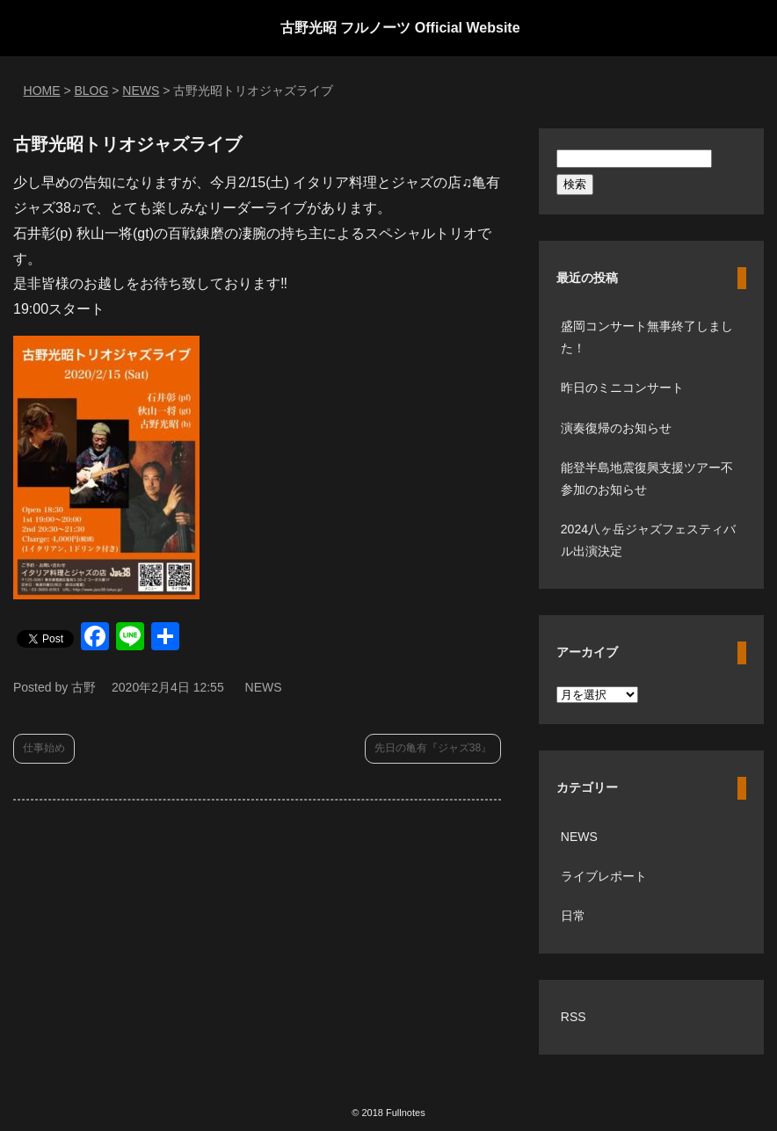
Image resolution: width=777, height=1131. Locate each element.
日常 (573, 916)
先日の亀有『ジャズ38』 (432, 748)
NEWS (263, 687)
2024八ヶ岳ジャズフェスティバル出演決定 (648, 540)
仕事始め (44, 748)
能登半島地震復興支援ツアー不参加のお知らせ (647, 478)
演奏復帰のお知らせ (616, 428)
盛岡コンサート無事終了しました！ (647, 337)
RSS (573, 1017)
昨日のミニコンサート (622, 388)
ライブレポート (604, 876)
